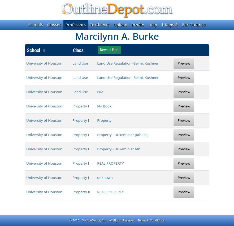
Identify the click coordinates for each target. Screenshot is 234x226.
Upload (121, 24)
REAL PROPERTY (110, 163)
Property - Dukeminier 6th (118, 149)
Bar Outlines (194, 24)
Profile (138, 24)
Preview (184, 63)
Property (104, 120)
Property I (80, 106)
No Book (104, 106)
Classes (54, 24)
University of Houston (44, 63)
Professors (76, 24)
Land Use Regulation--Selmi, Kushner (127, 63)
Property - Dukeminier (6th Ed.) (122, 134)
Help (152, 24)
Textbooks (100, 24)
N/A (100, 91)
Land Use (80, 63)
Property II (81, 191)
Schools (35, 24)
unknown (104, 177)
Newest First (109, 50)
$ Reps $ (170, 24)
